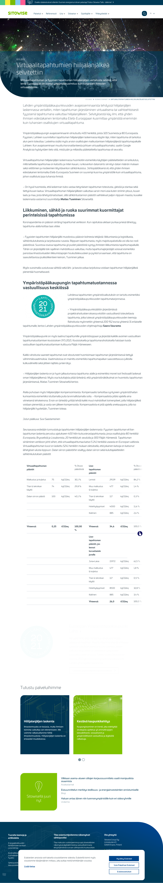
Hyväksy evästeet (124, 858)
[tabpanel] (46, 724)
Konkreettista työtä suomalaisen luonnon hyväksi (16, 855)
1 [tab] (79, 759)
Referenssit (51, 13)
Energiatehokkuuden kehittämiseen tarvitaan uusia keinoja (17, 845)
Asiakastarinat (101, 99)
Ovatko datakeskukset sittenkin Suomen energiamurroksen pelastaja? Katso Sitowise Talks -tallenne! (73, 2)
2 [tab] (83, 759)
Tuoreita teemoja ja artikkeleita (17, 836)
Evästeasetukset (124, 871)
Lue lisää (30, 747)
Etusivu (89, 99)
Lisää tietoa (29, 866)
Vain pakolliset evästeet (124, 865)
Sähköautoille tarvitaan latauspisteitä (16, 864)
